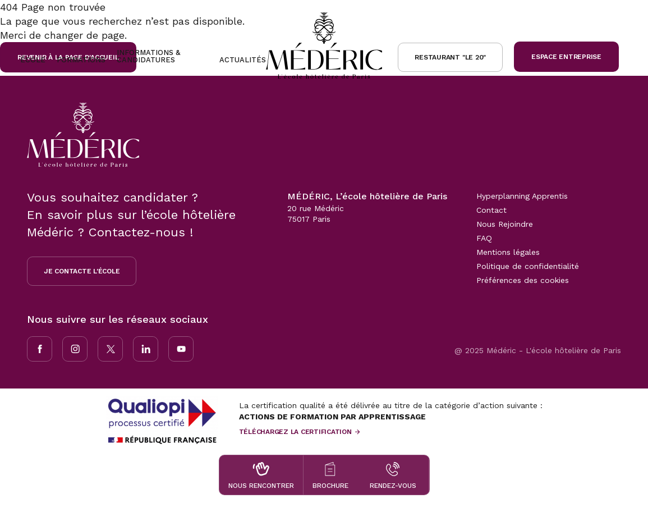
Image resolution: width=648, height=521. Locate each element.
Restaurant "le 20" (450, 57)
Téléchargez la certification (295, 432)
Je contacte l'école (82, 271)
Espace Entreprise (566, 57)
